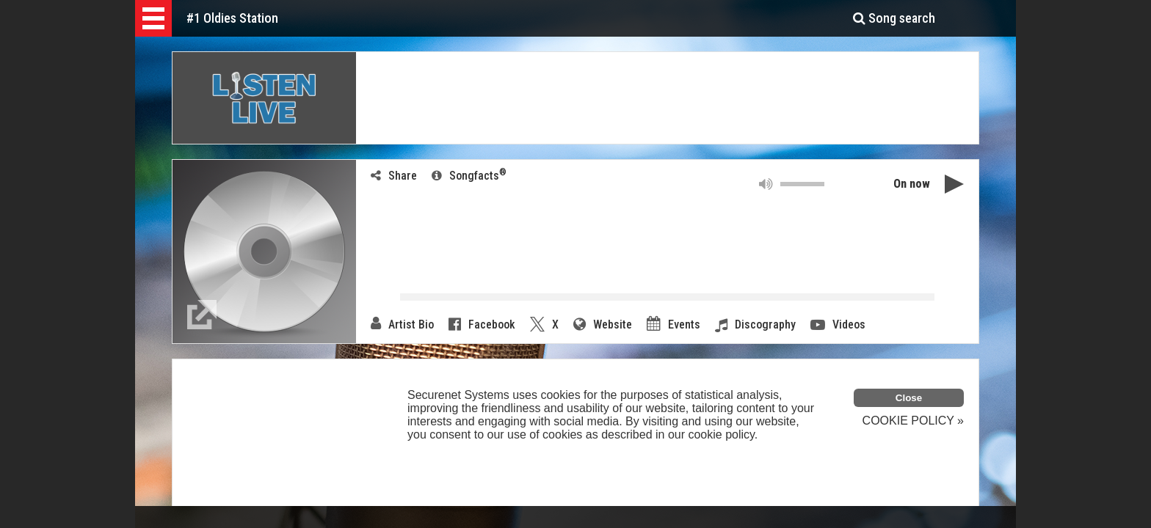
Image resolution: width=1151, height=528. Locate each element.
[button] (153, 18)
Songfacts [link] (469, 175)
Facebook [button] (482, 324)
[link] (202, 314)
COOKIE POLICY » (913, 420)
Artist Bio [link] (402, 324)
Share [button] (394, 176)
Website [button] (602, 324)
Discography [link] (755, 325)
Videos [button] (837, 325)
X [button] (544, 324)
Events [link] (673, 324)
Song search (894, 18)
